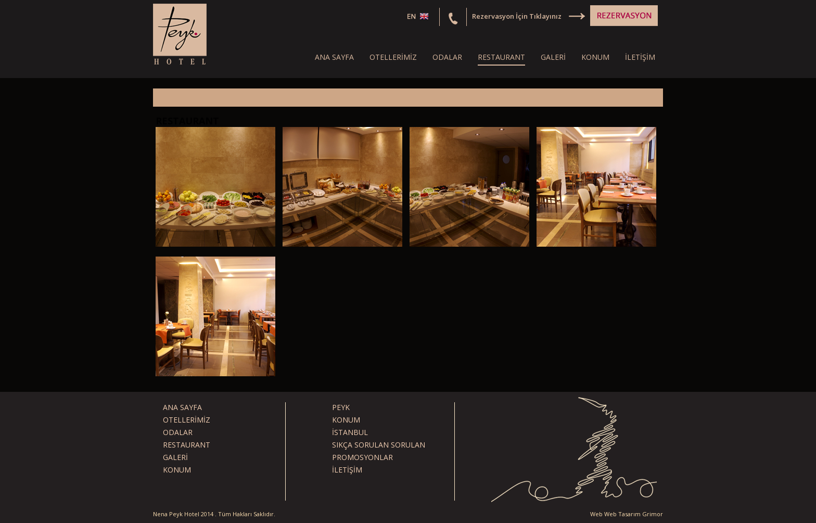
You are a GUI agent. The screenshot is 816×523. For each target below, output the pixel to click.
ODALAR (447, 57)
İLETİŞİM (640, 57)
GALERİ (553, 57)
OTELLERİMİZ (393, 57)
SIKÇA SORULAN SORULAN (378, 445)
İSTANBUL (350, 432)
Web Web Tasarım (615, 514)
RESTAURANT (501, 57)
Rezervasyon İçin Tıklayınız (517, 16)
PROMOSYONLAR (362, 457)
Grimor (652, 514)
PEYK (341, 407)
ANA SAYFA (334, 57)
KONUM (595, 57)
